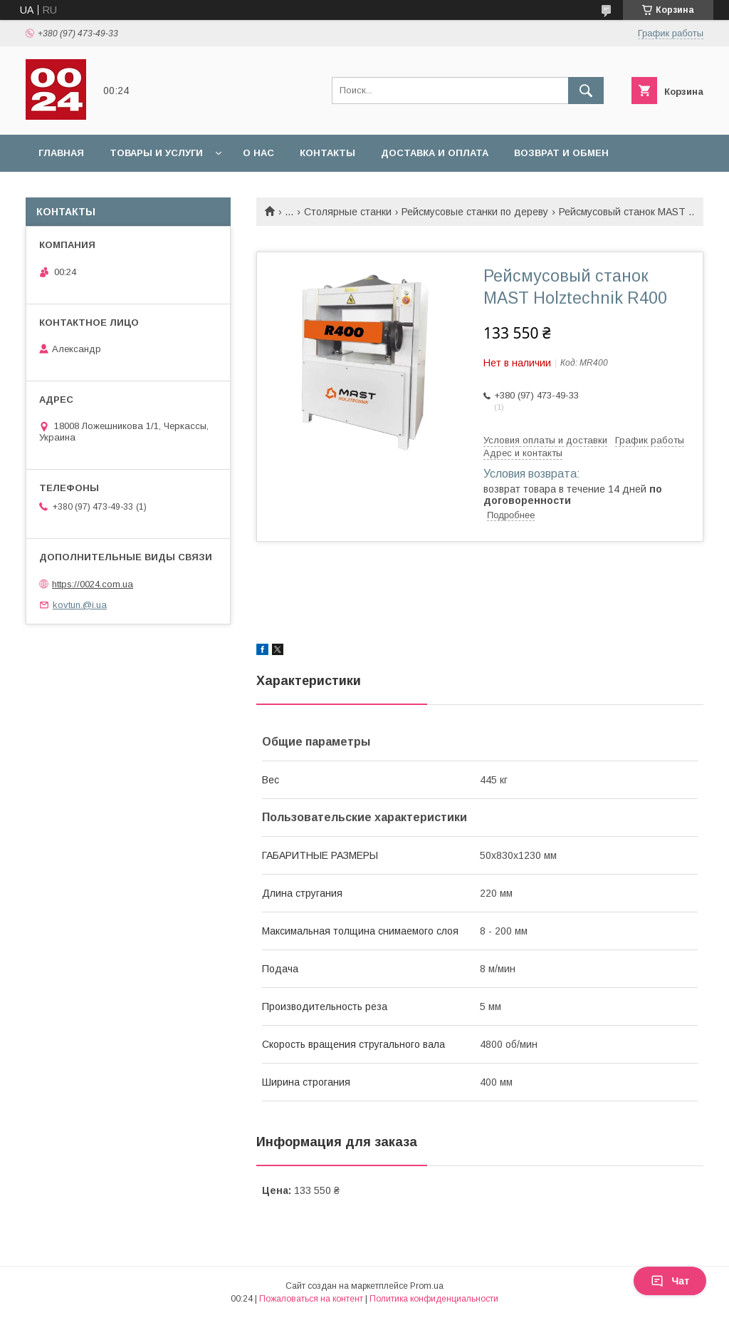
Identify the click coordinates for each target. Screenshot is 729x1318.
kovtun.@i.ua (80, 604)
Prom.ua (427, 1286)
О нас (258, 153)
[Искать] (586, 90)
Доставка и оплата (434, 153)
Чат (670, 1281)
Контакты (327, 153)
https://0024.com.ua (92, 584)
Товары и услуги (156, 153)
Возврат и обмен (561, 153)
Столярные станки (348, 211)
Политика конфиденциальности (433, 1299)
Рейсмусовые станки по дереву (475, 211)
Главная (61, 153)
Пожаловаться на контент (311, 1299)
